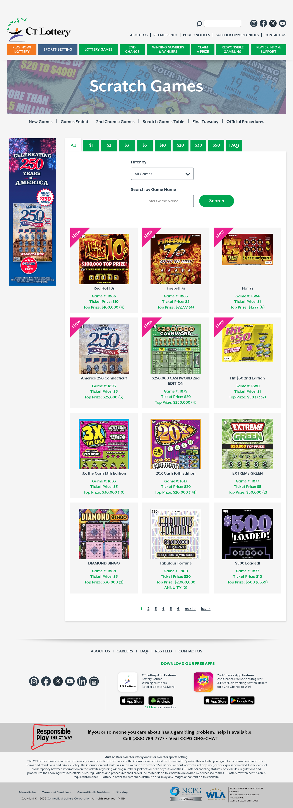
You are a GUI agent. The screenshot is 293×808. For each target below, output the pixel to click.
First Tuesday (205, 121)
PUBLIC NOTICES (196, 35)
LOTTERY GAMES (99, 50)
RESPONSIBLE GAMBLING (233, 49)
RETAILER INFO (165, 35)
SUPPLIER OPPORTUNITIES (237, 35)
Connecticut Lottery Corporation (69, 798)
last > (206, 609)
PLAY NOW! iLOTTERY (21, 49)
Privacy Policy (27, 792)
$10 (162, 145)
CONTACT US (190, 651)
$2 (109, 145)
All (73, 145)
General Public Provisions (93, 792)
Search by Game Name (153, 189)
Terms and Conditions (56, 792)
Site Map (122, 792)
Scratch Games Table (163, 121)
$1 (91, 145)
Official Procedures (245, 121)
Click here (151, 707)
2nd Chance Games (115, 121)
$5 (144, 145)
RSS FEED (163, 651)
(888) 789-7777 (148, 738)
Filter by (138, 162)
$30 (198, 145)
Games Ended (74, 121)
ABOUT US (100, 651)
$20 (180, 145)
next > (190, 609)
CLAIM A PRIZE (203, 49)
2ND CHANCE (132, 49)
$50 (216, 145)
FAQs (234, 145)
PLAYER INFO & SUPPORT (268, 49)
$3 (127, 145)
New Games (41, 121)
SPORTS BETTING (58, 50)
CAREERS (125, 651)
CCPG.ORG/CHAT (199, 738)
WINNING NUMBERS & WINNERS (168, 49)
